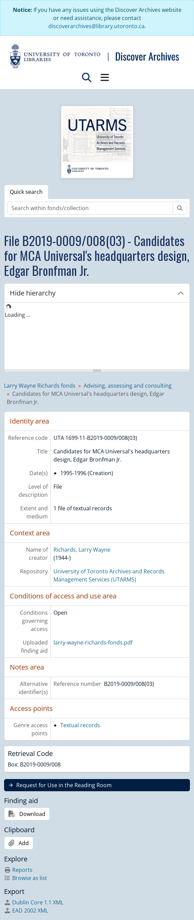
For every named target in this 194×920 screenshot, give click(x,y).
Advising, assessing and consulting (128, 385)
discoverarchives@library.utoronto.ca (96, 26)
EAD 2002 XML (26, 910)
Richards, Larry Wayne (81, 549)
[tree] (97, 336)
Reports (18, 870)
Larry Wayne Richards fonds (40, 385)
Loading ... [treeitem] (17, 315)
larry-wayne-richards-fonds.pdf (92, 642)
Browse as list (25, 878)
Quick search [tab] (26, 192)
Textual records (80, 725)
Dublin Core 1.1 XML (33, 902)
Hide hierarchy (33, 293)
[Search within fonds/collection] (90, 208)
